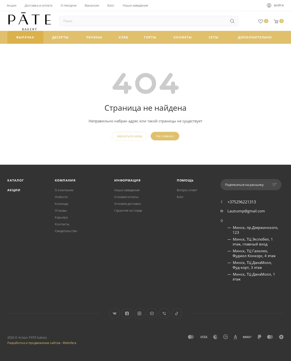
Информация (127, 180)
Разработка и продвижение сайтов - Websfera (41, 343)
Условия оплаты (126, 197)
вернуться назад (129, 136)
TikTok (176, 313)
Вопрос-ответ (187, 190)
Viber (164, 313)
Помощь (185, 180)
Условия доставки (127, 203)
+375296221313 (241, 202)
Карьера (61, 217)
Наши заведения (127, 190)
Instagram (139, 313)
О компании (64, 190)
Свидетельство (66, 231)
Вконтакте (114, 313)
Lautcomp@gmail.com (246, 210)
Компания (65, 180)
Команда (61, 203)
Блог (180, 197)
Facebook (127, 313)
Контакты (62, 224)
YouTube (152, 313)
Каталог (15, 180)
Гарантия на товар (128, 210)
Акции (13, 190)
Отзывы (61, 210)
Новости (61, 197)
